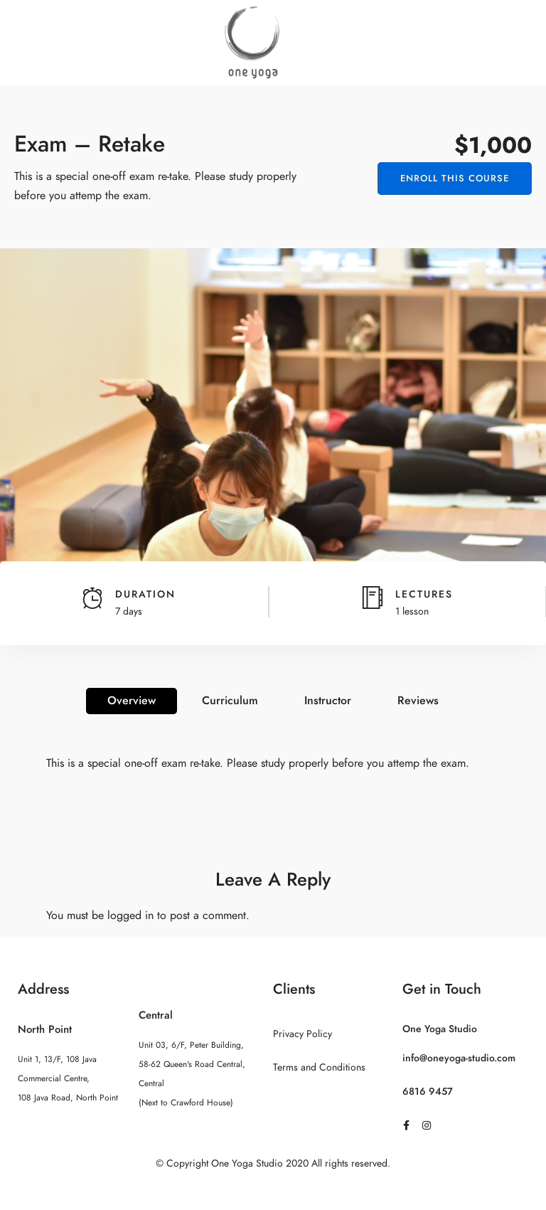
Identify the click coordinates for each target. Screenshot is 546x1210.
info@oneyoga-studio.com (458, 1058)
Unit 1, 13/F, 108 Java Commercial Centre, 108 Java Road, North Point (68, 1078)
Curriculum (230, 701)
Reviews (418, 701)
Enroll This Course (454, 178)
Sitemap (273, 1191)
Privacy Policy (302, 1034)
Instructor (327, 701)
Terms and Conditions (319, 1067)
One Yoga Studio (439, 1029)
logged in (130, 915)
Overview (131, 701)
